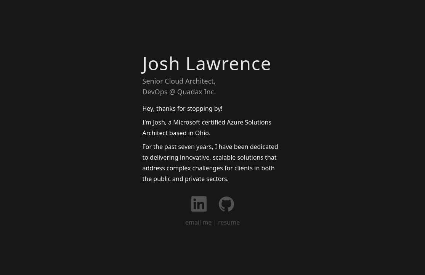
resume (229, 222)
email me (198, 222)
